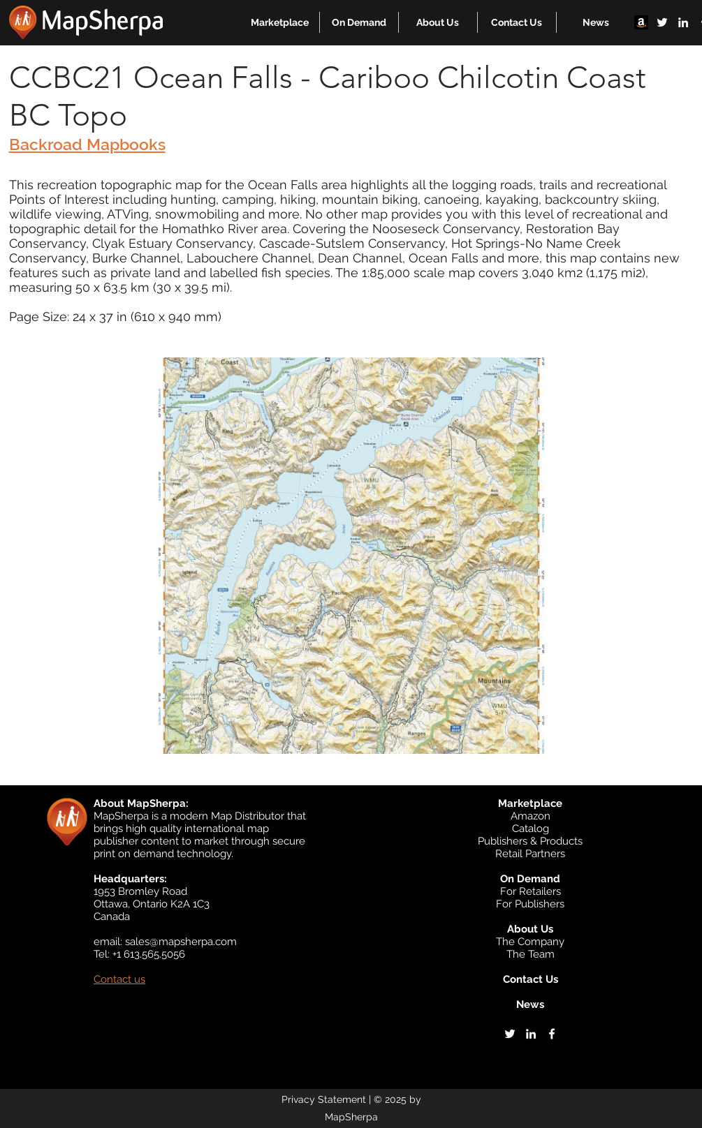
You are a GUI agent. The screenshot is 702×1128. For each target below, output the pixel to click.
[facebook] (552, 1034)
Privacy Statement (323, 1099)
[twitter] (662, 22)
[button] (279, 22)
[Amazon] (641, 22)
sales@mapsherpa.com (181, 941)
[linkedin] (683, 22)
